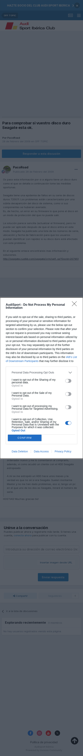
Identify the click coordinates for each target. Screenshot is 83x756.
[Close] (75, 305)
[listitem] (41, 373)
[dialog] (41, 378)
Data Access (41, 451)
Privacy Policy (63, 451)
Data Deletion (20, 451)
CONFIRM (25, 437)
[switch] (68, 381)
